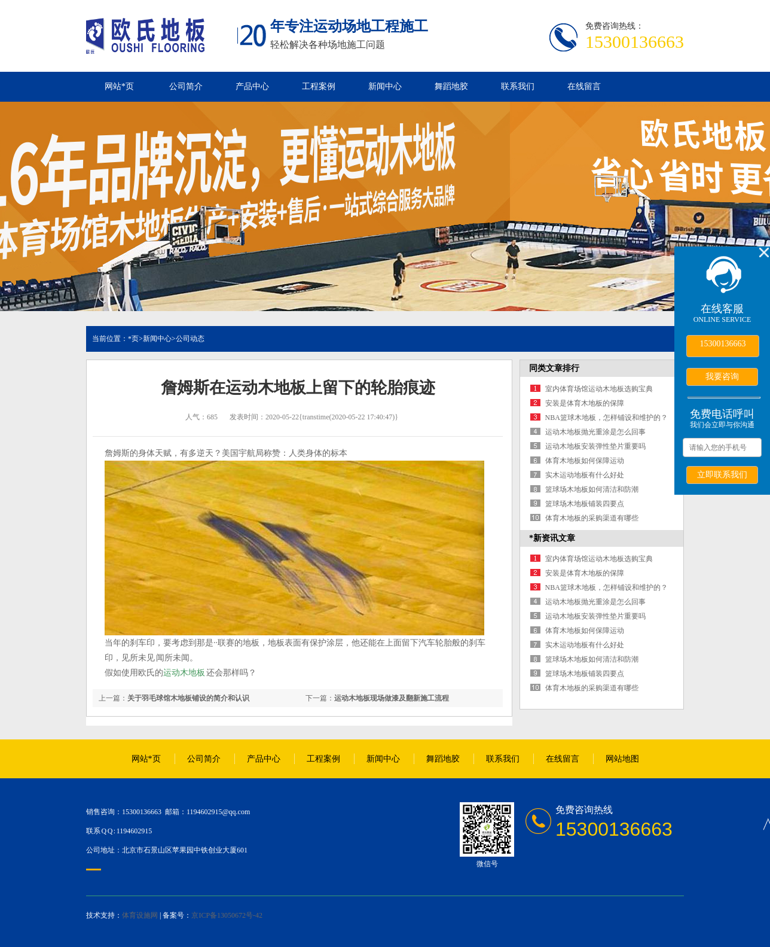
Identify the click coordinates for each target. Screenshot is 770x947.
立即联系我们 (722, 474)
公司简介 (186, 86)
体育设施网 (140, 915)
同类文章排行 (554, 368)
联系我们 (517, 86)
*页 (133, 338)
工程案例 (318, 86)
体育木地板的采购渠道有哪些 (591, 518)
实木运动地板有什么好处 (584, 475)
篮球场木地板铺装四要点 (584, 504)
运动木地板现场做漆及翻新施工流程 (391, 698)
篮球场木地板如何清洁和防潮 (591, 489)
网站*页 (119, 86)
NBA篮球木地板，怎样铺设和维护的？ (606, 417)
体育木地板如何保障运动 (584, 460)
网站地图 (622, 758)
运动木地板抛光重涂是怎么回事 (595, 432)
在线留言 (584, 86)
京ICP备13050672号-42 (226, 915)
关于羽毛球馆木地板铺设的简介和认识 (188, 698)
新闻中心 (385, 86)
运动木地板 (184, 672)
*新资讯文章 (552, 538)
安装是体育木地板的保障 (584, 403)
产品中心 (252, 86)
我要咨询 (722, 376)
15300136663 (723, 343)
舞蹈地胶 (451, 86)
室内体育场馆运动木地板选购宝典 (599, 389)
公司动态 (190, 338)
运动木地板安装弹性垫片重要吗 (595, 446)
